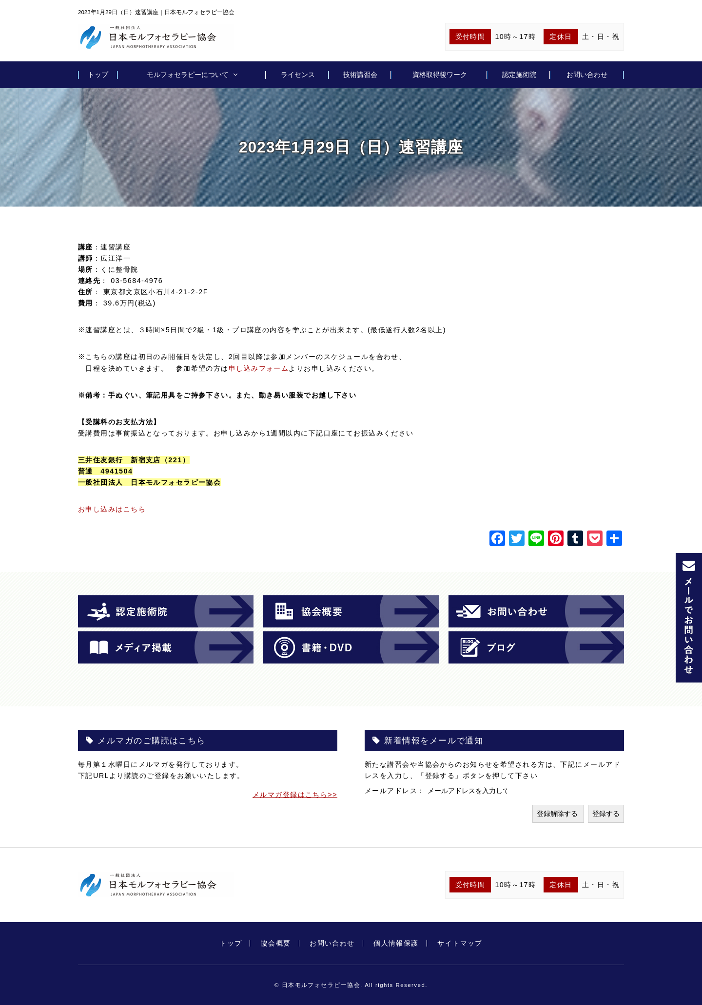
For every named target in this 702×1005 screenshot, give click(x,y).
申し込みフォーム (259, 368)
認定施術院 (519, 74)
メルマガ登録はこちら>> (295, 794)
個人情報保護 (396, 943)
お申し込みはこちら (112, 509)
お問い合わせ (586, 74)
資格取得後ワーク (439, 74)
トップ (98, 74)
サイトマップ (460, 943)
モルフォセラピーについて (188, 74)
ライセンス (298, 74)
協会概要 (276, 943)
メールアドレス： (396, 791)
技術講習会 (360, 74)
